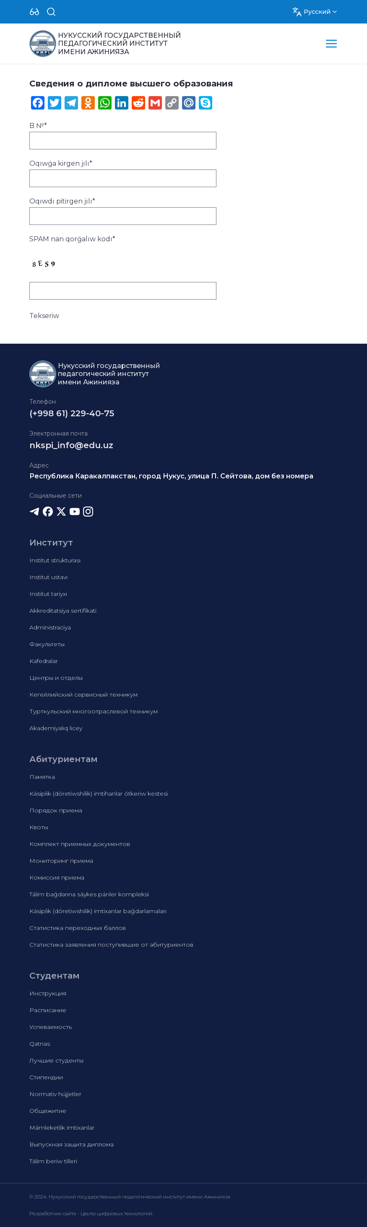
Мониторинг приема (61, 860)
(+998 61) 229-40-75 (71, 413)
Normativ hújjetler (55, 1094)
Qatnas (39, 1043)
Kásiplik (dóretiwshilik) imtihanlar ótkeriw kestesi (98, 793)
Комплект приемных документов (79, 844)
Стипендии (46, 1077)
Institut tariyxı (48, 594)
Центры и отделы (56, 677)
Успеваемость (50, 1027)
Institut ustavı (48, 577)
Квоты (38, 827)
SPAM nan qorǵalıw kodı (72, 239)
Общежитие (47, 1111)
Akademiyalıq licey (55, 728)
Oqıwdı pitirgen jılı (62, 201)
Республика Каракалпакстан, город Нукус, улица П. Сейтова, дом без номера (171, 476)
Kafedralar (43, 661)
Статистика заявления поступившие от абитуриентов (111, 944)
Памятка (42, 777)
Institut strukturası (55, 560)
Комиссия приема (56, 877)
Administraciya (50, 627)
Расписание (47, 1010)
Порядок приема (55, 810)
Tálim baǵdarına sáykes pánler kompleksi (89, 894)
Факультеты (47, 644)
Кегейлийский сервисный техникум (83, 694)
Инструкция (47, 993)
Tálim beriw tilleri (53, 1161)
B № (38, 126)
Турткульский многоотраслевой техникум (93, 711)
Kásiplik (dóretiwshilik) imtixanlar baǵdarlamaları (98, 911)
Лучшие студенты (56, 1060)
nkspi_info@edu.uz (71, 445)
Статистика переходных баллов (77, 928)
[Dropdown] (34, 12)
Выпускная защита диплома (71, 1144)
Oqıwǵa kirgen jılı (60, 163)
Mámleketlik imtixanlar (61, 1127)
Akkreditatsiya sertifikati (62, 610)
